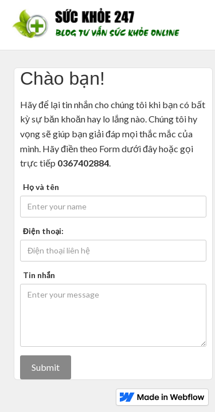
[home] (98, 25)
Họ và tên (41, 187)
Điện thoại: (43, 231)
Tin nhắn (39, 275)
